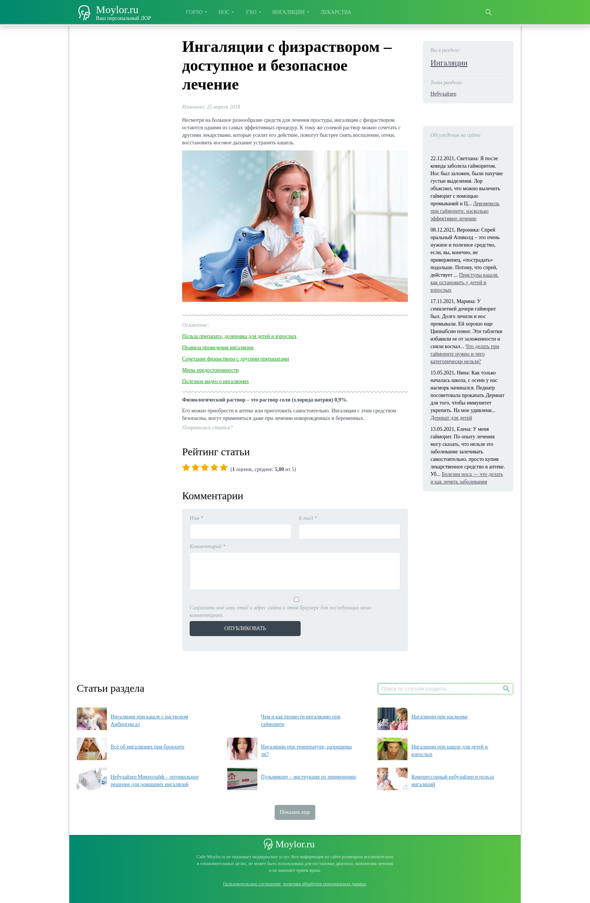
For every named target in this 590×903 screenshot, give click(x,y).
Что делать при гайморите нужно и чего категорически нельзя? (464, 354)
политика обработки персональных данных (324, 883)
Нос (224, 12)
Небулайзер (443, 94)
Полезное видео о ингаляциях (215, 381)
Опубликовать (240, 628)
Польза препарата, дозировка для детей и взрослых (239, 336)
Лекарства (336, 12)
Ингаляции (288, 12)
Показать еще (295, 812)
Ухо (250, 12)
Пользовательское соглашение (252, 883)
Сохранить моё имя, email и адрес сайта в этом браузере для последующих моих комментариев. (280, 611)
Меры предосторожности (210, 370)
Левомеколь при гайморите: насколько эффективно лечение (464, 211)
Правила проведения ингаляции (217, 347)
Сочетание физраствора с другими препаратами (235, 359)
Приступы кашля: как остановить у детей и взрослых (464, 282)
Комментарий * (207, 546)
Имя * (196, 518)
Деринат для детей (451, 418)
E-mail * (308, 518)
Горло (194, 12)
